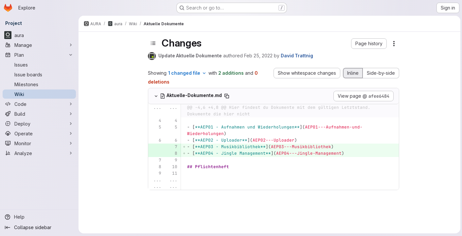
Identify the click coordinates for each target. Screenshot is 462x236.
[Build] (39, 113)
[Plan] (39, 54)
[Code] (39, 103)
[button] (368, 43)
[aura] (39, 35)
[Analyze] (39, 153)
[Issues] (39, 64)
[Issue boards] (39, 74)
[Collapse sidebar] (39, 227)
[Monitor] (39, 143)
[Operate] (39, 133)
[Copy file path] (226, 96)
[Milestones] (39, 84)
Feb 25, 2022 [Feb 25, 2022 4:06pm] (258, 55)
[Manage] (39, 44)
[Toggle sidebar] (153, 43)
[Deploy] (39, 123)
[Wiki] (39, 94)
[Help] (39, 217)
